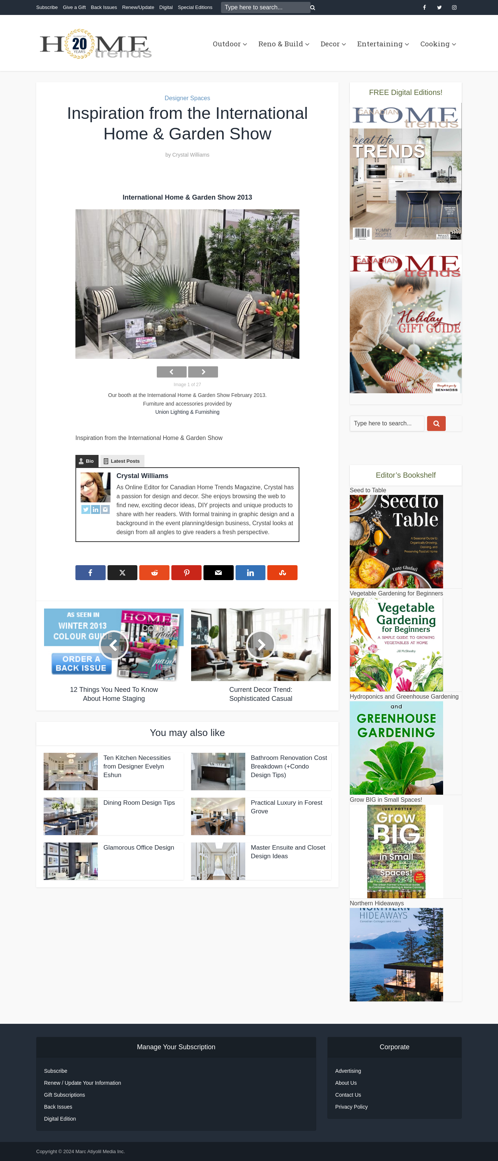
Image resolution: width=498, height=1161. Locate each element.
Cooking (435, 43)
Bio (90, 461)
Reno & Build (280, 43)
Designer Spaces (187, 98)
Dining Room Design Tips (139, 802)
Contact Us (348, 1095)
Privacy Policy (351, 1107)
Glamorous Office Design (138, 847)
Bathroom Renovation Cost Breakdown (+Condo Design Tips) (289, 766)
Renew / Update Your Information (82, 1083)
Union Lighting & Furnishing (187, 412)
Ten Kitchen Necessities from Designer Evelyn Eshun (137, 766)
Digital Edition (60, 1119)
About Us (346, 1083)
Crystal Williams (191, 155)
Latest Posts (125, 461)
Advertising (348, 1071)
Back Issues (104, 7)
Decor (330, 43)
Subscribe (47, 7)
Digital (166, 7)
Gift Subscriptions (64, 1095)
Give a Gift (74, 7)
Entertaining (380, 43)
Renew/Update (138, 7)
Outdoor (227, 43)
